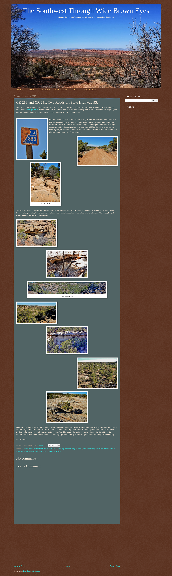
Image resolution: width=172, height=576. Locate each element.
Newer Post (19, 566)
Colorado (45, 89)
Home (20, 89)
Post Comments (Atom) (31, 571)
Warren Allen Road (35, 451)
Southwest (99, 449)
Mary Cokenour (77, 449)
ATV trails (25, 449)
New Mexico (61, 89)
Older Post (115, 566)
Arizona (31, 89)
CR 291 (58, 449)
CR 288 (52, 449)
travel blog (19, 451)
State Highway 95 (31, 110)
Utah (75, 89)
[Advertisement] (67, 544)
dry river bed (66, 449)
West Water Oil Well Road (52, 451)
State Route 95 (109, 449)
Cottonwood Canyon (41, 449)
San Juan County (89, 449)
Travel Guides (89, 89)
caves (31, 449)
